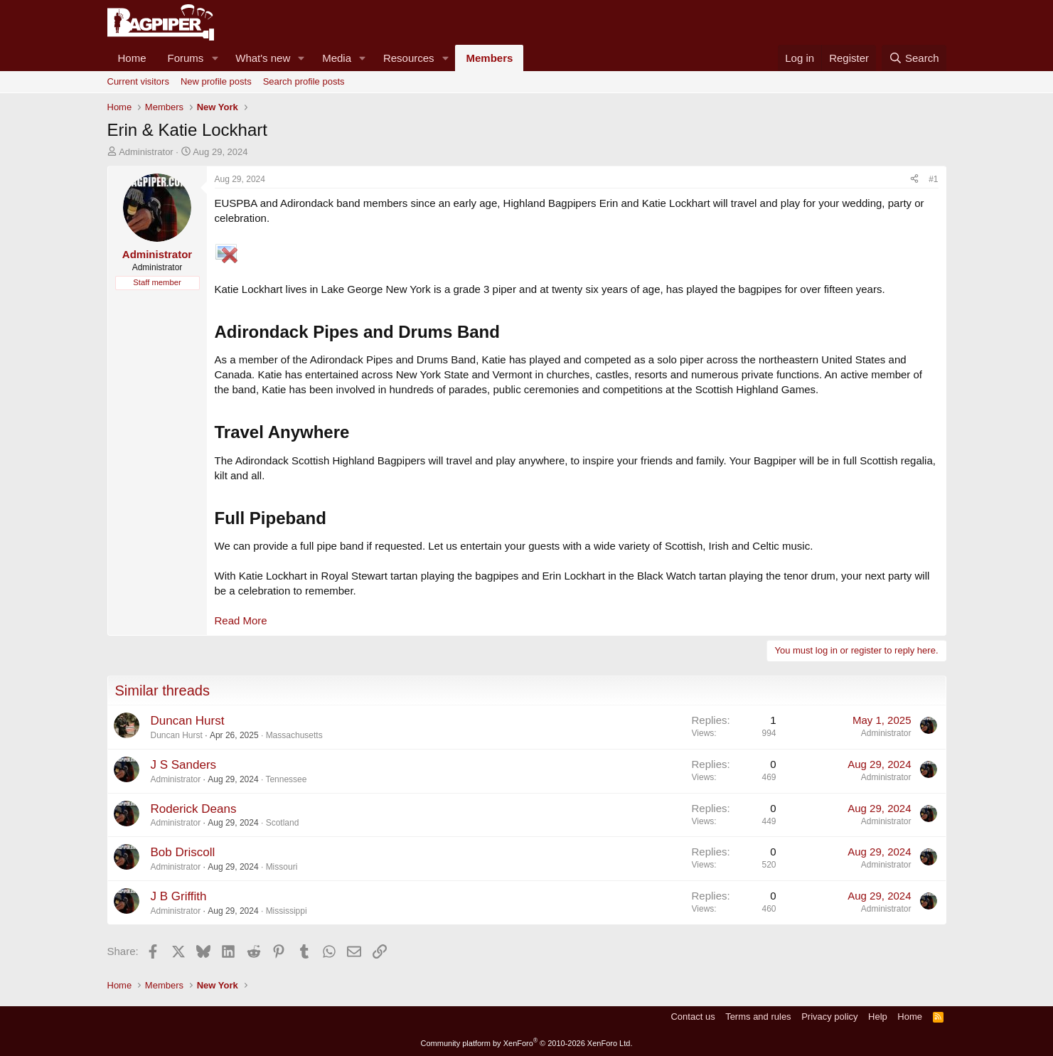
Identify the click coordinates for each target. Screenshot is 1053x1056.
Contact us (692, 1016)
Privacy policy (829, 1016)
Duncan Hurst (188, 720)
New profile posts (216, 81)
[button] (215, 58)
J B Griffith (179, 896)
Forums (186, 58)
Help (877, 1016)
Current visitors (138, 81)
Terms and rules (758, 1016)
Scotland (282, 823)
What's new (262, 58)
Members (489, 58)
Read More (241, 620)
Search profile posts (304, 81)
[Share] (914, 179)
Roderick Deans (194, 809)
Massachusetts (294, 735)
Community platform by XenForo (527, 1043)
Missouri (282, 867)
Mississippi (286, 911)
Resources (408, 58)
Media (336, 58)
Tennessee (285, 779)
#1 (933, 179)
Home (132, 58)
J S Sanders (184, 765)
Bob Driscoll (183, 852)
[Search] (914, 58)
